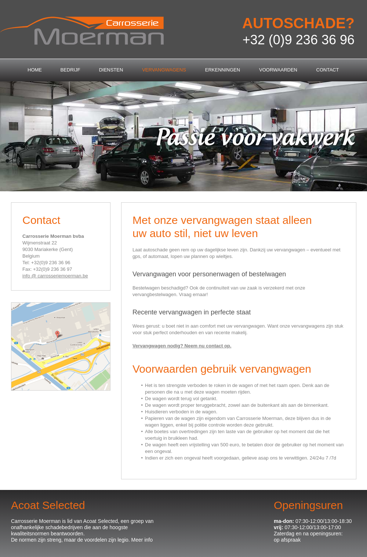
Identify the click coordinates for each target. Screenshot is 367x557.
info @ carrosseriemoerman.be (55, 275)
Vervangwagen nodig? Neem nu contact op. (181, 345)
